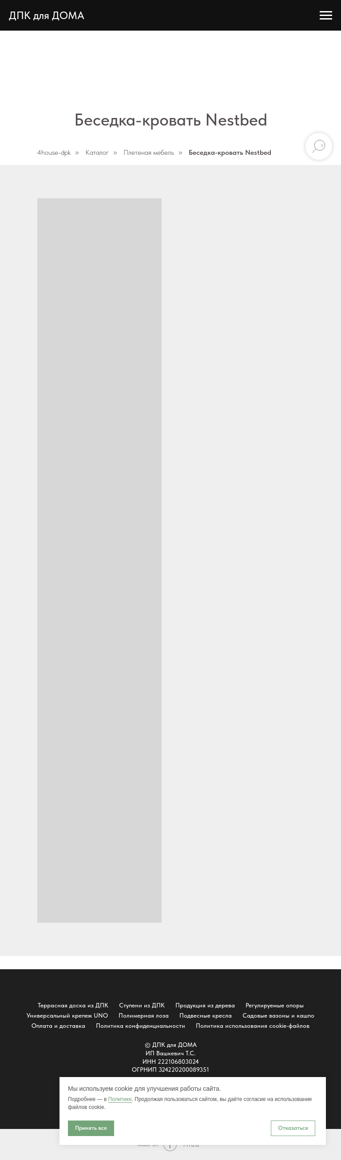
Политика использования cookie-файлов (252, 1025)
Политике (120, 1099)
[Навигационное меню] (326, 15)
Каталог (97, 152)
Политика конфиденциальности (140, 1025)
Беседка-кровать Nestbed (230, 152)
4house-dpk (54, 152)
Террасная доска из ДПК (73, 1005)
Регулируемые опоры (275, 1005)
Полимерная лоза (144, 1015)
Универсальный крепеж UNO (67, 1015)
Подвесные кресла (205, 1015)
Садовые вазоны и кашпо (278, 1015)
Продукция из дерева (205, 1005)
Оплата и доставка (58, 1025)
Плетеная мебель (148, 152)
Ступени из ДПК (142, 1005)
